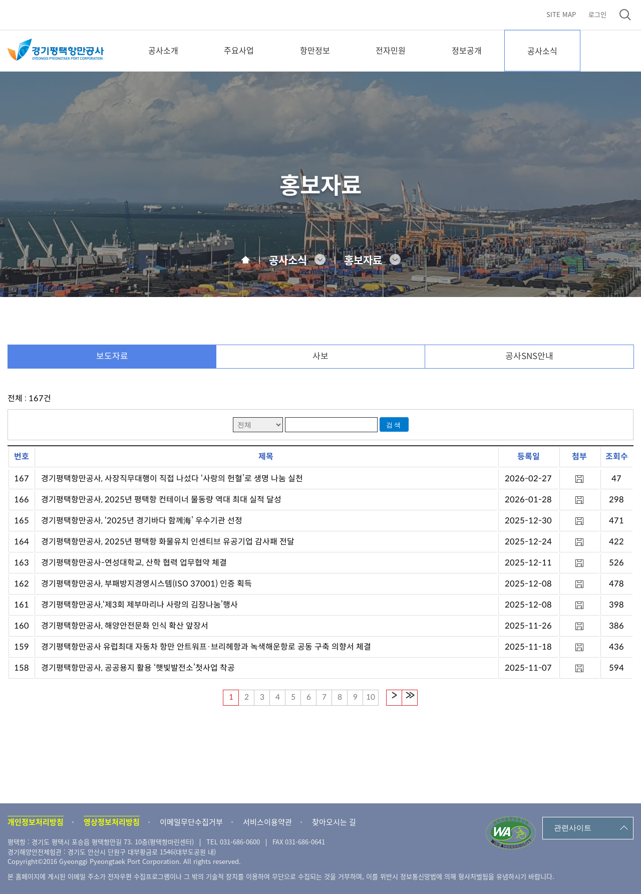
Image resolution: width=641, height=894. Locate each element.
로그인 (597, 14)
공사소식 (542, 51)
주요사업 (239, 50)
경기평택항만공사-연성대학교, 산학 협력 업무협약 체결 (134, 562)
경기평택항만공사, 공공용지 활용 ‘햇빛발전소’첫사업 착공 (138, 668)
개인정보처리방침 (36, 821)
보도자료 (112, 356)
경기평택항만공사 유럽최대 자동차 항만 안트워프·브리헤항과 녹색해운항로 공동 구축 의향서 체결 (206, 647)
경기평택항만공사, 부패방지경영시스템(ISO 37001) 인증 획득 (146, 583)
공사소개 (163, 50)
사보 (320, 356)
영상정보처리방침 (112, 821)
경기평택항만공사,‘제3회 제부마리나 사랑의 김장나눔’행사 (139, 605)
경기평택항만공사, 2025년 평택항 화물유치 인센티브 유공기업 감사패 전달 (167, 541)
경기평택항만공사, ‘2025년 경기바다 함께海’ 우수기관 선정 (141, 520)
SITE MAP (561, 14)
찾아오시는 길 (334, 821)
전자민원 (391, 50)
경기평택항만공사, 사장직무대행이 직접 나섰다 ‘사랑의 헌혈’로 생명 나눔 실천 (172, 478)
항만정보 (315, 50)
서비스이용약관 (267, 821)
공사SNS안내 (529, 356)
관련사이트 (572, 827)
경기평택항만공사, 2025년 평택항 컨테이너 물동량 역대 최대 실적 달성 (161, 499)
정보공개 (467, 50)
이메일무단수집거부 (191, 821)
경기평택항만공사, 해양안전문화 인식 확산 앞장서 (124, 626)
